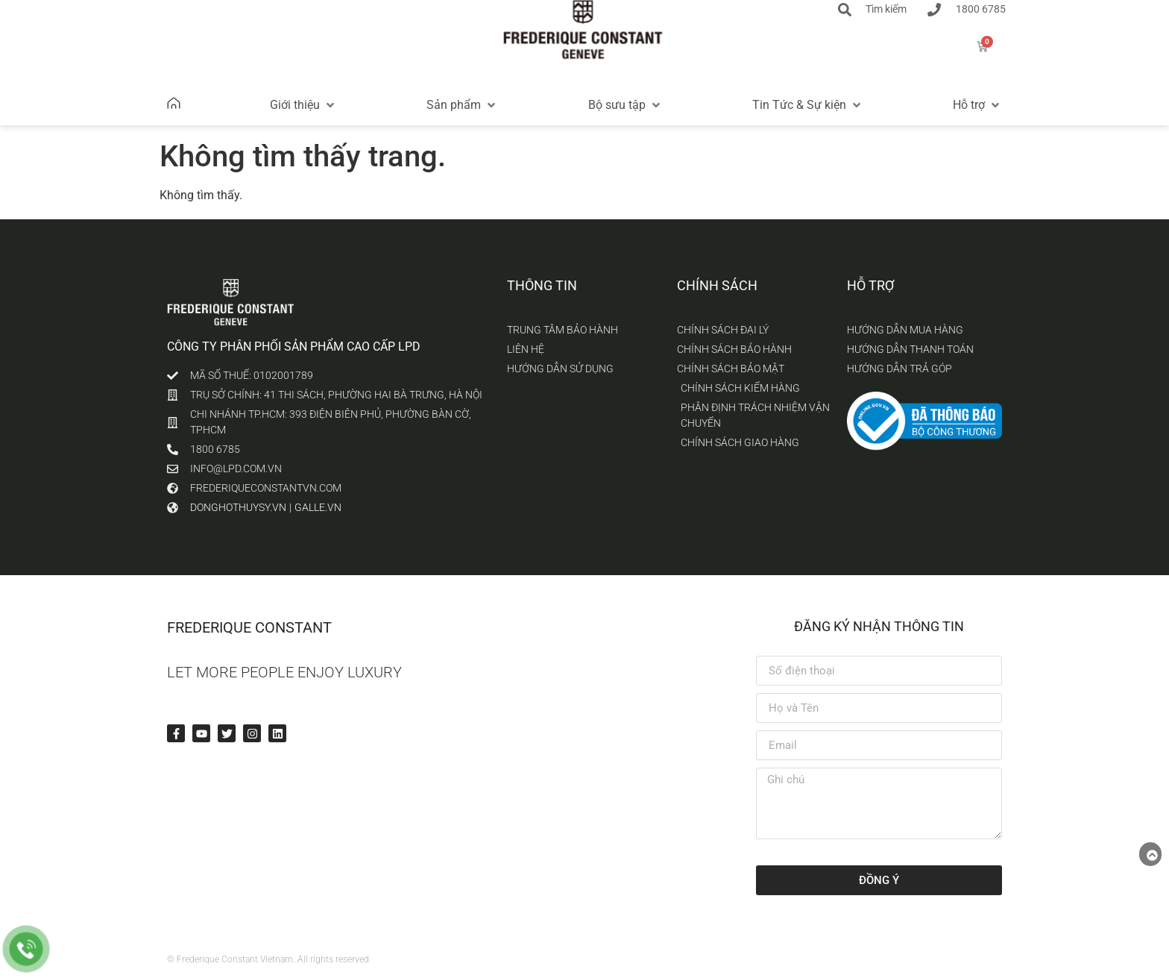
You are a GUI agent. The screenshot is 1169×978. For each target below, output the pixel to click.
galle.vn (317, 507)
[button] (303, 105)
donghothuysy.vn (238, 507)
